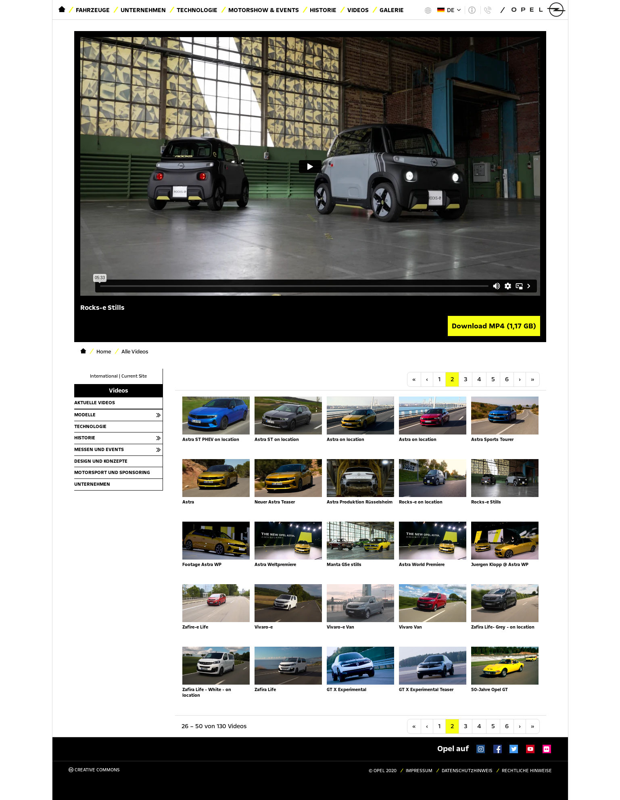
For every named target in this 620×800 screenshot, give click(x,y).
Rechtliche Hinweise (527, 771)
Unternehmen (143, 10)
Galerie (392, 10)
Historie (323, 10)
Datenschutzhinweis (467, 771)
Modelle (85, 414)
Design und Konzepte (100, 461)
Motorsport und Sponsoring (112, 472)
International (104, 376)
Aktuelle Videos (94, 402)
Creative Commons (94, 770)
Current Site (134, 376)
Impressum (419, 771)
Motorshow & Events (263, 10)
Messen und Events (99, 449)
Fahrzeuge (93, 10)
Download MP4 (494, 326)
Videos (358, 10)
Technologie (197, 10)
